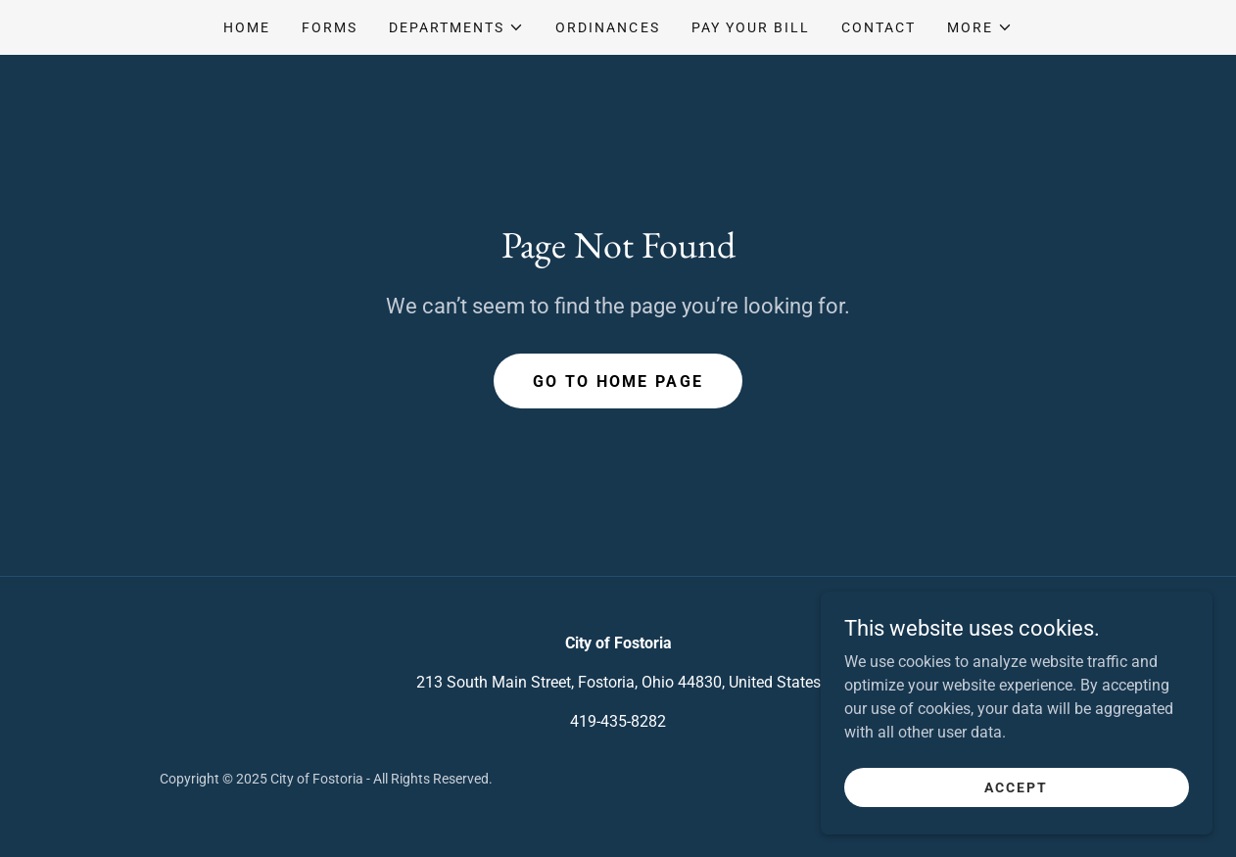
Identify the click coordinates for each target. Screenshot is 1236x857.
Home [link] (246, 27)
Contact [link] (878, 27)
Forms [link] (329, 27)
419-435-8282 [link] (618, 721)
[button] (456, 27)
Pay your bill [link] (750, 27)
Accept (1016, 814)
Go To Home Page (618, 381)
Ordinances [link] (607, 27)
